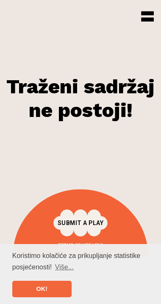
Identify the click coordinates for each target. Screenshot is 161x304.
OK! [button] (41, 288)
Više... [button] (64, 267)
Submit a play (81, 223)
